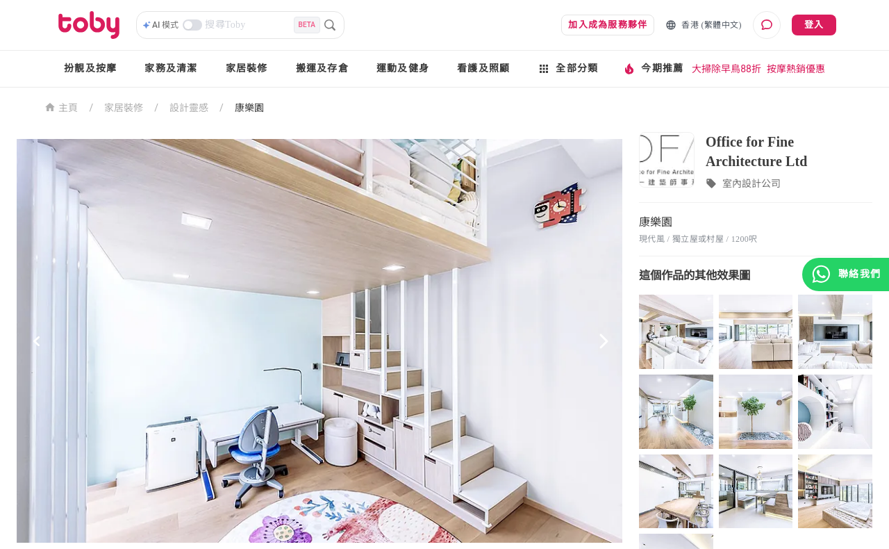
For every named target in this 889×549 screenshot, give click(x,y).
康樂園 (249, 107)
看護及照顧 (483, 68)
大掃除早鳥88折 (726, 68)
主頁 (61, 106)
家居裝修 (247, 68)
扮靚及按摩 (90, 68)
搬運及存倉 (322, 68)
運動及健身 (402, 68)
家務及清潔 (170, 68)
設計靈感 (188, 107)
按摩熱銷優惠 (796, 68)
